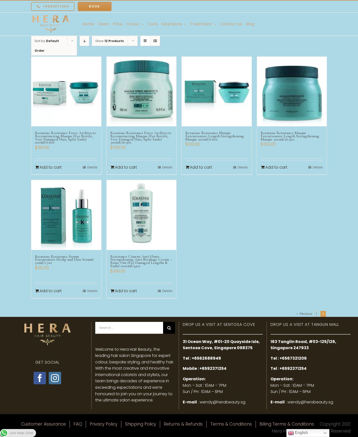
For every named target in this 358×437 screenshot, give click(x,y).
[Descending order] (84, 41)
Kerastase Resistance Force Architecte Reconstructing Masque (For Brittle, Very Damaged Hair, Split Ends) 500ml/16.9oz (141, 137)
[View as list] (155, 41)
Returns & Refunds (183, 424)
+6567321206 (293, 358)
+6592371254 (212, 368)
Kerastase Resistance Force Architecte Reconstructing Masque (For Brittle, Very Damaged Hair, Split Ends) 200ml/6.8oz (65, 137)
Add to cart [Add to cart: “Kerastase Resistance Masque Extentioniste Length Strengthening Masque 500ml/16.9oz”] (276, 167)
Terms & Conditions (231, 424)
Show (109, 41)
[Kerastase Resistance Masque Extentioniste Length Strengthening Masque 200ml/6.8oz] (217, 92)
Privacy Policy (103, 424)
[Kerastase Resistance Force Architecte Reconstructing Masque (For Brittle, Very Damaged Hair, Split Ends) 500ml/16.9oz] (142, 92)
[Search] (169, 328)
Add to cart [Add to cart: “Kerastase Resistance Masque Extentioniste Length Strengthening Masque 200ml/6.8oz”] (201, 167)
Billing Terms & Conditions (287, 424)
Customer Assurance (43, 424)
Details (92, 167)
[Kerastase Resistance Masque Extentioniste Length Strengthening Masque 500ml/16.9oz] (292, 92)
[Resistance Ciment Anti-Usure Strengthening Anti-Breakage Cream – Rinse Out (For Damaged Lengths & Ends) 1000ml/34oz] (142, 215)
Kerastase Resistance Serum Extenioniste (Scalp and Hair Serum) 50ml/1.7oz (64, 259)
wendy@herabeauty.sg (222, 402)
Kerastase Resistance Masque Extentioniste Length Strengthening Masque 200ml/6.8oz (214, 136)
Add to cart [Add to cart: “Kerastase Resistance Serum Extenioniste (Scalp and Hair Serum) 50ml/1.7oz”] (51, 291)
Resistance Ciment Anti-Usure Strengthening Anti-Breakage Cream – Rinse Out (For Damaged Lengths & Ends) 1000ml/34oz (141, 261)
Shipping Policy (140, 424)
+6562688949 (206, 358)
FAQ (78, 424)
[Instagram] (55, 378)
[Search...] (129, 328)
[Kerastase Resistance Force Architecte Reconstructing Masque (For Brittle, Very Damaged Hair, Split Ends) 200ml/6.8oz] (66, 92)
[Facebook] (40, 378)
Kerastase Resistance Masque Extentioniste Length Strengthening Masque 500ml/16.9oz (290, 136)
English (298, 433)
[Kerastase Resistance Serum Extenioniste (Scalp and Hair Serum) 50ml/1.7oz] (66, 215)
